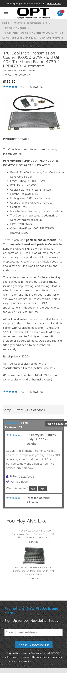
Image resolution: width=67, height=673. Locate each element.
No (42, 488)
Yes (33, 488)
